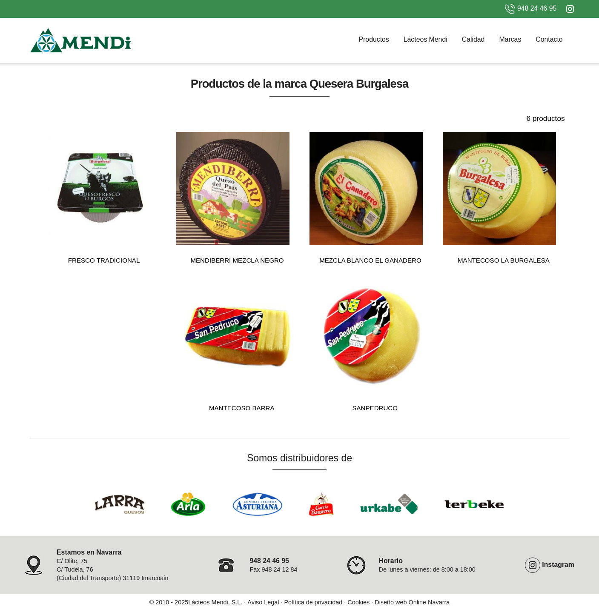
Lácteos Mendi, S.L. (215, 602)
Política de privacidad (313, 602)
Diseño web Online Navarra (412, 602)
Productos (374, 39)
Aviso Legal (263, 602)
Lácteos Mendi (425, 39)
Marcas (510, 39)
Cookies (358, 602)
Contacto (549, 39)
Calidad (473, 39)
